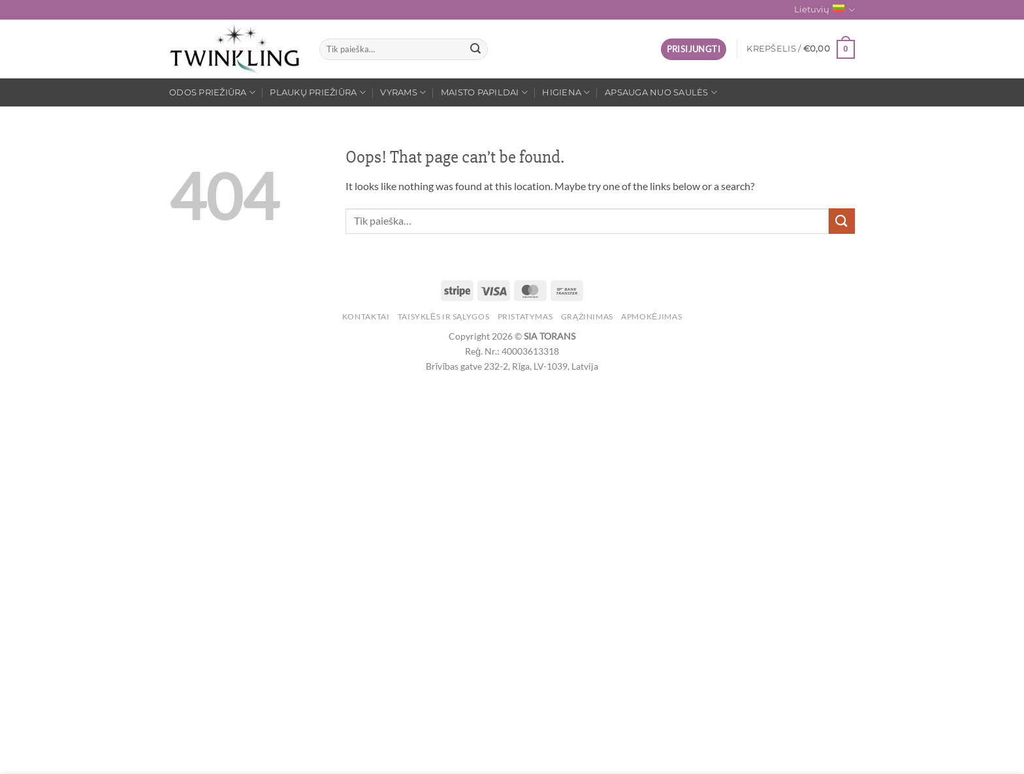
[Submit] (475, 50)
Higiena (566, 92)
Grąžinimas (587, 316)
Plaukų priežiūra (318, 92)
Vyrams (403, 92)
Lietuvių (824, 10)
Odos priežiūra (212, 92)
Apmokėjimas (651, 316)
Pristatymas (525, 316)
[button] (693, 49)
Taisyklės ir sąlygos (443, 316)
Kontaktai (366, 316)
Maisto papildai (484, 92)
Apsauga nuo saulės (661, 92)
